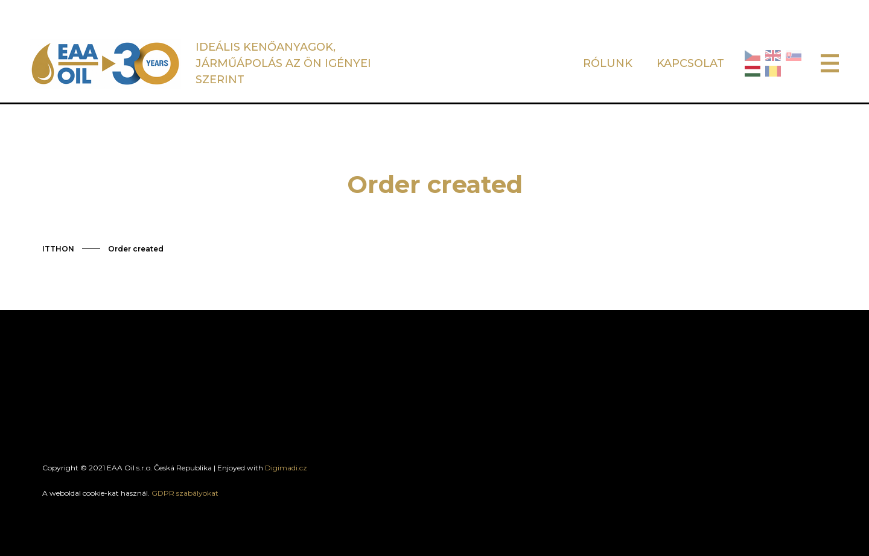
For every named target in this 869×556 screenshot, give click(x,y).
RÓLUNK (607, 63)
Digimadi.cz (286, 467)
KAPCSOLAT (690, 63)
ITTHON (58, 248)
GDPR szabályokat (184, 493)
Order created (136, 248)
